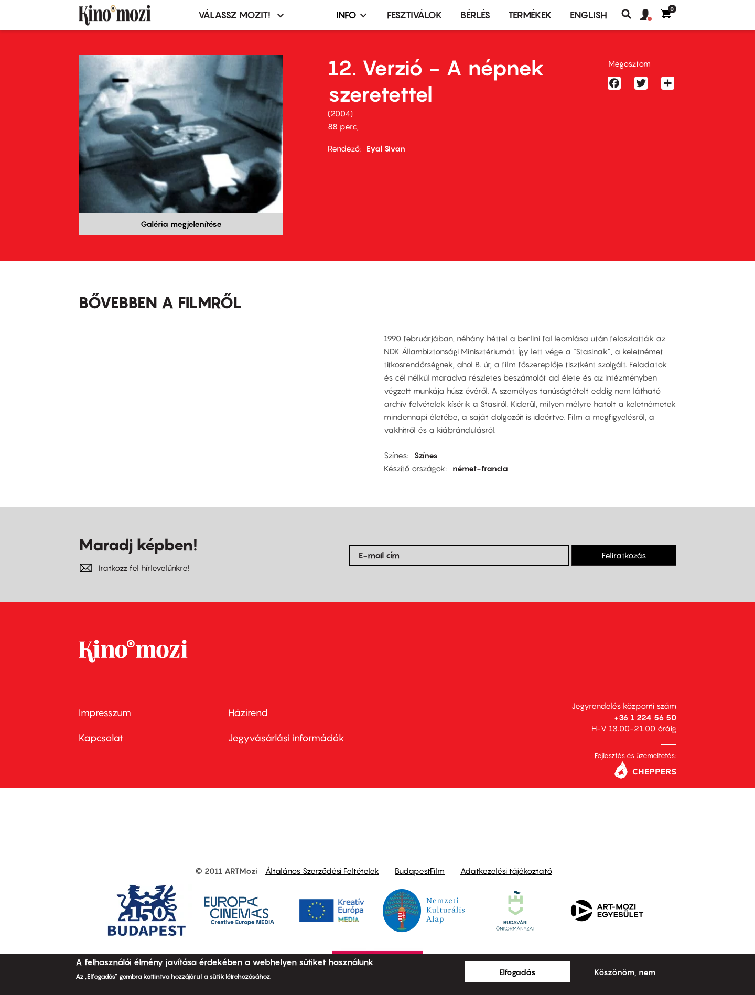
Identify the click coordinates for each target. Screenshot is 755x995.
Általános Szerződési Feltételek (322, 870)
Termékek (530, 14)
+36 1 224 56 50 (645, 717)
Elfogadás (517, 972)
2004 (340, 113)
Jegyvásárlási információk (286, 737)
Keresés (630, 14)
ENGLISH (588, 14)
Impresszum (105, 712)
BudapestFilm (420, 870)
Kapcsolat (101, 737)
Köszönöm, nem (624, 972)
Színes (426, 455)
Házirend (248, 712)
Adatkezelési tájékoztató (506, 870)
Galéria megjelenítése (181, 224)
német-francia (480, 468)
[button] (650, 15)
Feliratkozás (624, 555)
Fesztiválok (415, 14)
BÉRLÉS (475, 14)
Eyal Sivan (385, 148)
